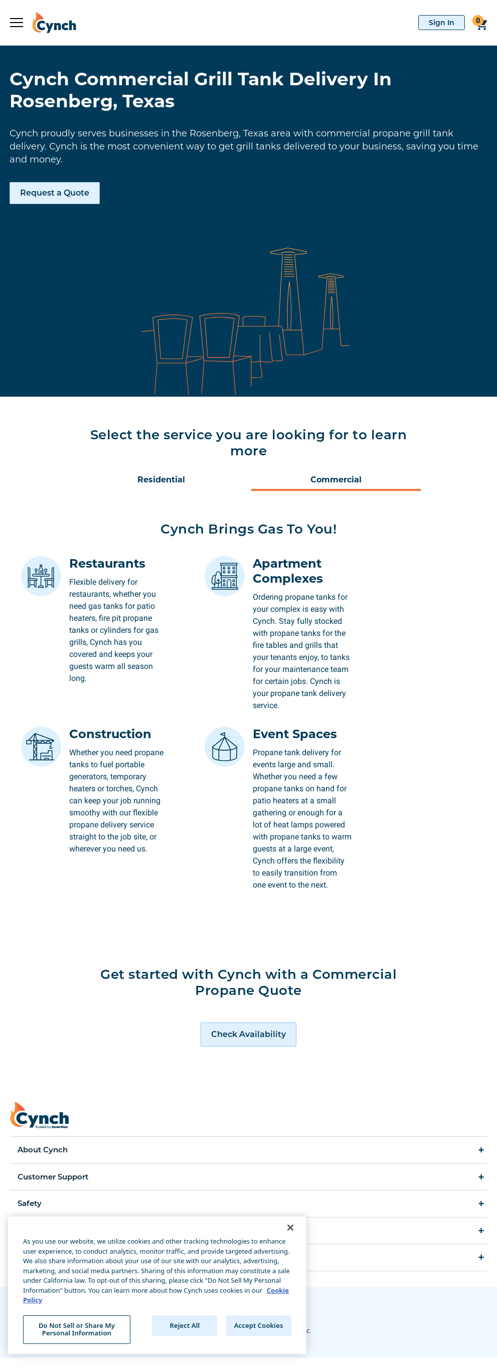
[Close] (290, 1228)
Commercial (336, 479)
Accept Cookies (258, 1325)
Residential (161, 479)
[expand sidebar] (16, 22)
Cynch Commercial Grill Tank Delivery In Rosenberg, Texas (201, 90)
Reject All (185, 1325)
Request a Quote (54, 193)
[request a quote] (248, 1047)
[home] (49, 22)
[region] (157, 1285)
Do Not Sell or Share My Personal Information (77, 1329)
